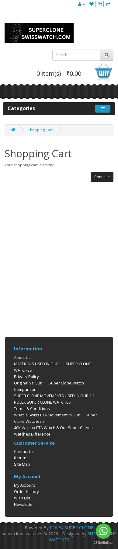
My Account (24, 485)
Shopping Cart (40, 130)
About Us (22, 357)
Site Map (22, 464)
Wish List (22, 498)
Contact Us (24, 451)
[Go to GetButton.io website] (103, 543)
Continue (102, 176)
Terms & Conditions (32, 408)
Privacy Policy (26, 376)
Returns (21, 457)
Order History (26, 491)
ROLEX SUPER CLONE (71, 527)
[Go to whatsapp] (103, 531)
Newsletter (24, 504)
